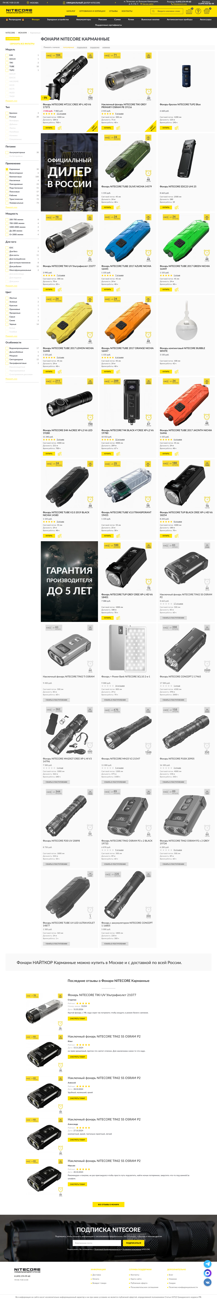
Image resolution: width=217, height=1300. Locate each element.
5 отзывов (119, 768)
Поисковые (14, 192)
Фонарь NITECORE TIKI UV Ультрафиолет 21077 (102, 995)
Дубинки (13, 124)
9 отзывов (119, 114)
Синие (12, 321)
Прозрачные (14, 313)
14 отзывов (120, 686)
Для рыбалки (15, 266)
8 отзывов (178, 522)
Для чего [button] (11, 242)
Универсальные (16, 203)
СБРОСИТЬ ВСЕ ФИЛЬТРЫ (22, 44)
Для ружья (14, 281)
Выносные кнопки (150, 20)
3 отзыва (60, 357)
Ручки (131, 20)
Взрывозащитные (17, 367)
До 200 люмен (15, 231)
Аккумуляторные (17, 153)
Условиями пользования (131, 1249)
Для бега (13, 252)
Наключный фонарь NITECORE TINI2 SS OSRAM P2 (104, 1036)
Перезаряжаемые (17, 371)
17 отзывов (178, 604)
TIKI (11, 63)
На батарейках (16, 156)
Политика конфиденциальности (183, 1287)
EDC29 (12, 74)
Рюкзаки (102, 20)
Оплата (95, 1279)
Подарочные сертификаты (108, 25)
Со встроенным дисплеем (21, 375)
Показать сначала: (52, 47)
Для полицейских (17, 259)
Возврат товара (99, 1283)
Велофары (14, 121)
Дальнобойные (16, 352)
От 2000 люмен (16, 235)
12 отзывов (120, 440)
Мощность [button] (12, 214)
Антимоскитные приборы (180, 20)
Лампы (12, 128)
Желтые (13, 298)
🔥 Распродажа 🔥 (15, 20)
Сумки (117, 20)
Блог (171, 1275)
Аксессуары (205, 20)
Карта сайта (136, 1279)
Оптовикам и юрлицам (92, 11)
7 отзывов (61, 275)
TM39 (12, 96)
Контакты (127, 11)
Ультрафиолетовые (17, 363)
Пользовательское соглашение (144, 1287)
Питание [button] (11, 146)
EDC (11, 248)
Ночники (13, 136)
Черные (12, 324)
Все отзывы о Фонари (108, 1204)
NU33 (12, 93)
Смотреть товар (77, 1018)
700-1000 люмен (16, 223)
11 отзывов (61, 114)
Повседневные (16, 184)
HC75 (11, 89)
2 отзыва (177, 768)
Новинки (173, 1279)
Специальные (15, 139)
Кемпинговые (15, 177)
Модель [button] (10, 49)
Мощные (13, 356)
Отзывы (113, 11)
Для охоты (14, 255)
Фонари (36, 20)
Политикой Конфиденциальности (107, 1249)
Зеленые (13, 302)
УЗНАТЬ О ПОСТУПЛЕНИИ (173, 618)
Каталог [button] (71, 11)
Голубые (13, 332)
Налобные (14, 132)
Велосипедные (16, 173)
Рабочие (13, 195)
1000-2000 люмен (17, 227)
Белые (12, 328)
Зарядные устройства (58, 20)
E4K (11, 55)
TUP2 (11, 70)
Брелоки (13, 113)
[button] (179, 4)
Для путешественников (19, 263)
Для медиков (15, 278)
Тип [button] (8, 107)
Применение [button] (13, 163)
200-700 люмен (16, 220)
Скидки (172, 1283)
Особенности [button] (13, 342)
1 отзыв (177, 275)
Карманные (14, 169)
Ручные (12, 117)
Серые (12, 317)
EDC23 (12, 59)
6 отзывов (119, 357)
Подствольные (16, 188)
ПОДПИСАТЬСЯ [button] (133, 1243)
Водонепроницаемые (19, 348)
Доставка (96, 1275)
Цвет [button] (8, 292)
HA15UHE (14, 82)
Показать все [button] (11, 101)
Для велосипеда (16, 274)
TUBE (11, 67)
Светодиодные (16, 360)
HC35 (11, 85)
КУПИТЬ (49, 128)
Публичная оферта (139, 1283)
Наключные (14, 181)
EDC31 (12, 78)
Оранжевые (14, 309)
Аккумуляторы (83, 20)
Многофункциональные (20, 270)
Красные (13, 306)
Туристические (16, 199)
